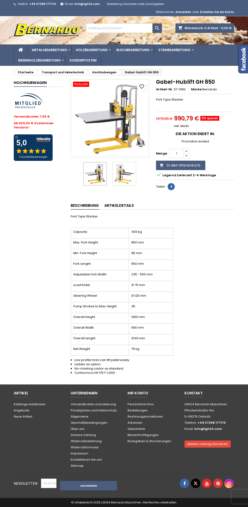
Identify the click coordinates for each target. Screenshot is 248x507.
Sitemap (77, 465)
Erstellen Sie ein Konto (217, 12)
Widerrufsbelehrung (86, 441)
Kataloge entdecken (30, 404)
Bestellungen (138, 410)
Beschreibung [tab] (85, 205)
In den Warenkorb (180, 165)
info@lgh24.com (87, 4)
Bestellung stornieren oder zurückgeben (135, 4)
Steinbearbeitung (174, 50)
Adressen (135, 422)
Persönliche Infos (141, 404)
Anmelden (183, 12)
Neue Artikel (23, 416)
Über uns (77, 429)
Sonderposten (82, 60)
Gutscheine (136, 429)
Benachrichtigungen (143, 435)
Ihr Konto (138, 393)
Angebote (21, 410)
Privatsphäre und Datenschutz (94, 410)
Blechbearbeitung (133, 50)
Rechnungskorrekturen (145, 416)
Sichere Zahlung (83, 435)
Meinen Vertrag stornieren (207, 444)
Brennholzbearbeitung (39, 60)
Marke (196, 89)
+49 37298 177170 (42, 4)
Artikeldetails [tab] (119, 205)
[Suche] (124, 28)
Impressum (79, 453)
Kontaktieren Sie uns (86, 459)
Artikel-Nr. (164, 89)
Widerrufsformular (85, 447)
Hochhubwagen (30, 82)
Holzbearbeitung (92, 50)
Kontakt (193, 393)
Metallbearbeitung (49, 50)
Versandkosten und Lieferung (93, 404)
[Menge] (177, 153)
